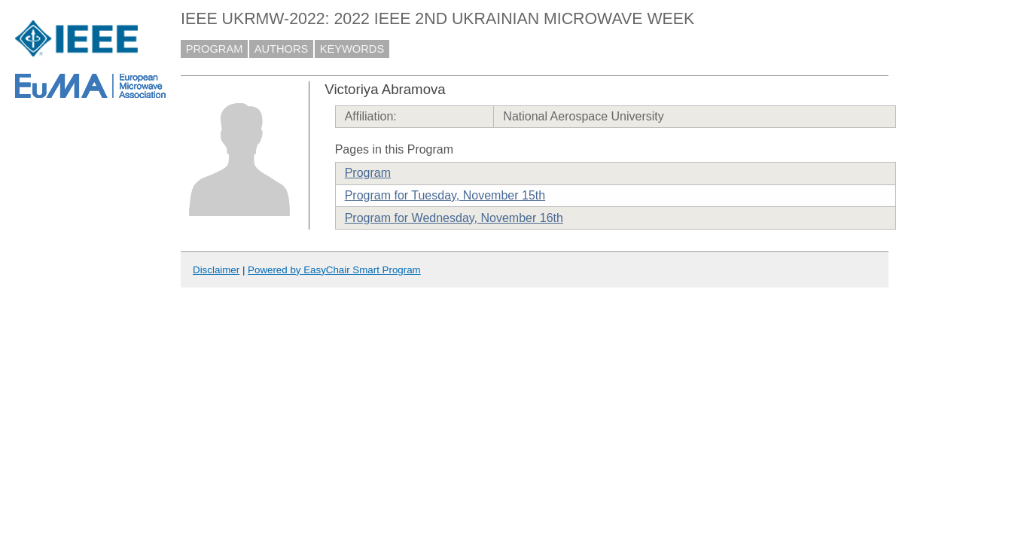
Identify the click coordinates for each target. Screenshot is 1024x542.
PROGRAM (214, 49)
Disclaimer (216, 270)
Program (368, 172)
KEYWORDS (352, 49)
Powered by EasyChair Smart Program (334, 270)
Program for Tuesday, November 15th (445, 195)
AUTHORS (281, 49)
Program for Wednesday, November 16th (454, 218)
